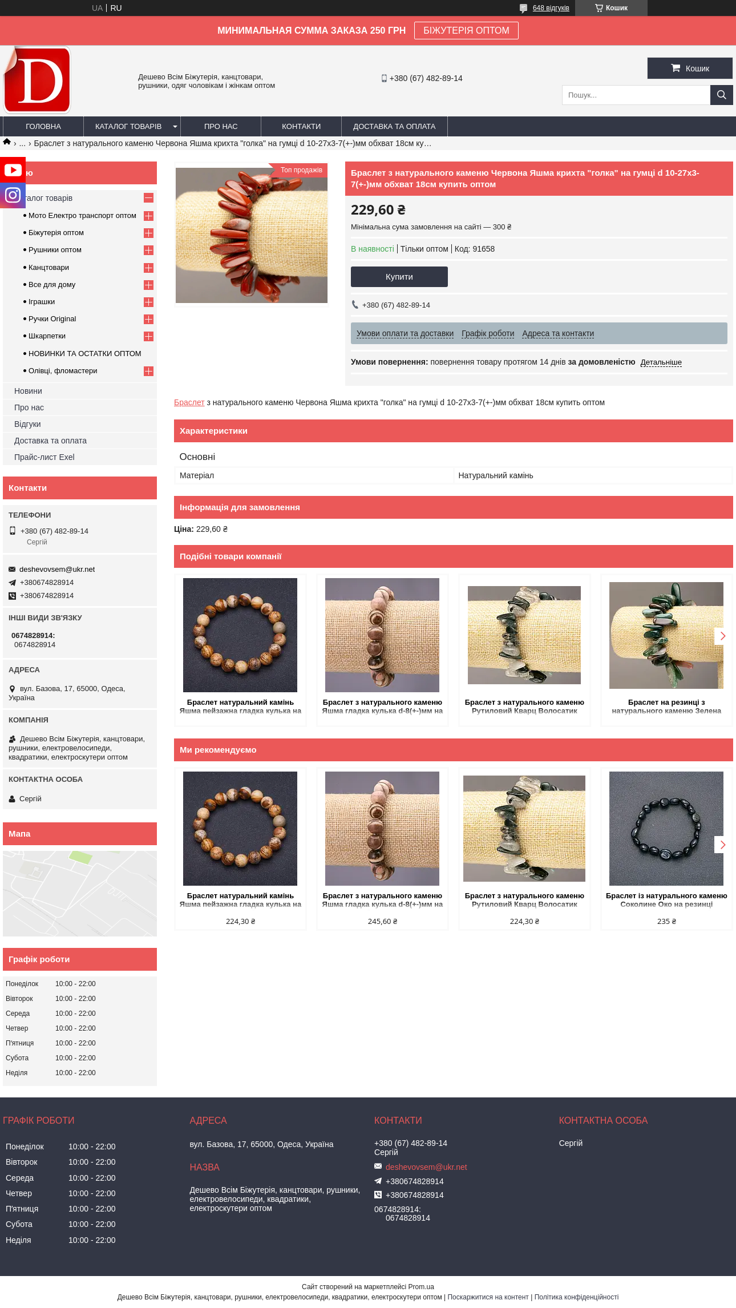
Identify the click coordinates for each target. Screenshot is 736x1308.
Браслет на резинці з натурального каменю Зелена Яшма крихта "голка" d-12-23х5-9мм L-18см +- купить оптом (666, 707)
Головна (43, 126)
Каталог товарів (128, 126)
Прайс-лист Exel (44, 457)
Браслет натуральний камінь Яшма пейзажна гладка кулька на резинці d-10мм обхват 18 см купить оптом (240, 707)
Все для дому (52, 284)
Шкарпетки (47, 336)
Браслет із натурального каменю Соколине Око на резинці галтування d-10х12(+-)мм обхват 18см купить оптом (666, 900)
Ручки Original (52, 318)
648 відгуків (551, 8)
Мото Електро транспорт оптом (82, 215)
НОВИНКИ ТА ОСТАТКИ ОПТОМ (85, 353)
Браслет (189, 402)
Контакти (301, 126)
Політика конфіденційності (577, 1297)
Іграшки (42, 301)
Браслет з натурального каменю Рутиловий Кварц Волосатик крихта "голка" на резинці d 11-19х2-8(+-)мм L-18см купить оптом (524, 707)
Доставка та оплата (394, 126)
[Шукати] (721, 95)
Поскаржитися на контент (487, 1297)
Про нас (221, 126)
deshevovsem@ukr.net (57, 569)
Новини (28, 390)
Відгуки (27, 424)
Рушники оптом (55, 249)
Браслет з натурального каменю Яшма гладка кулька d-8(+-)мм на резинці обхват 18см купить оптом (382, 707)
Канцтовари (49, 267)
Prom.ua (421, 1287)
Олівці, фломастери (63, 370)
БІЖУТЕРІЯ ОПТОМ (466, 30)
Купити (399, 276)
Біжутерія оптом (56, 232)
